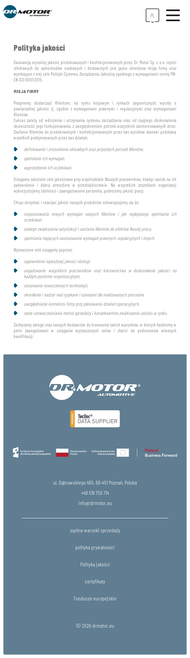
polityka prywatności (95, 547)
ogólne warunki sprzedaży (95, 530)
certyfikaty (95, 581)
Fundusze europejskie (95, 598)
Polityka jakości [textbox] (39, 47)
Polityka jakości (95, 564)
